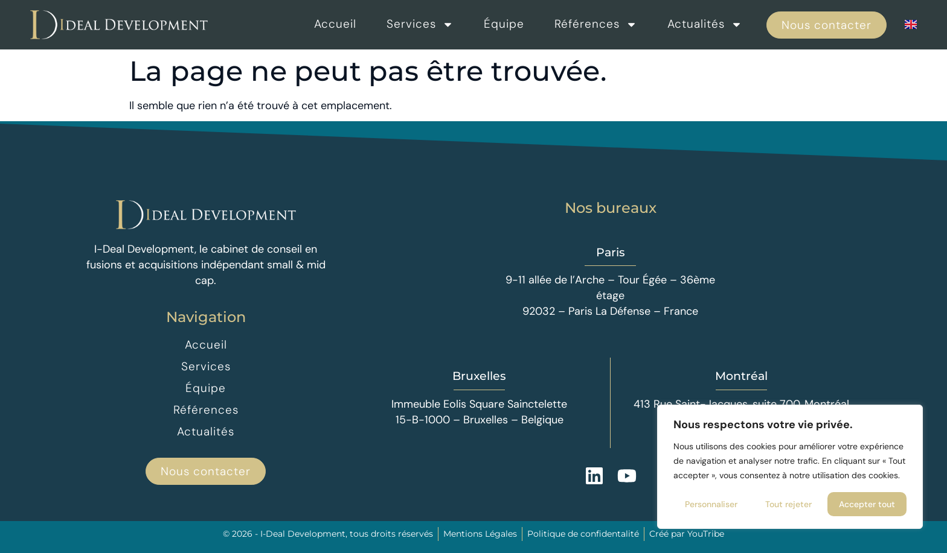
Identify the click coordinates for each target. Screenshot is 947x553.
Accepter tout (867, 504)
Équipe (504, 23)
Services (420, 24)
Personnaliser (711, 504)
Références (595, 24)
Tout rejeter (788, 504)
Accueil (335, 23)
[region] (790, 467)
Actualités (704, 24)
